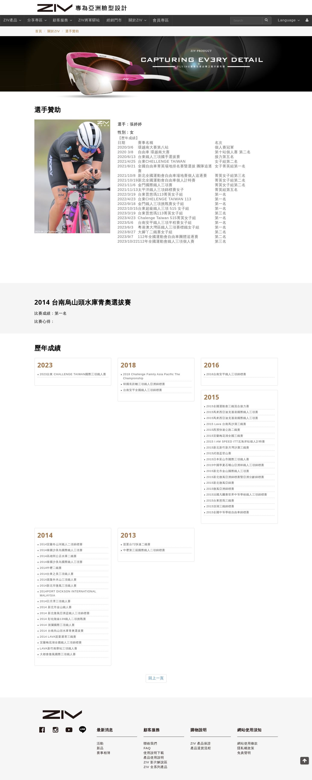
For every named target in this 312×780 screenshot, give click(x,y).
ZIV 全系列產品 (155, 767)
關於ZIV (137, 20)
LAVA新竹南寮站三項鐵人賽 (58, 648)
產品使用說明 (154, 757)
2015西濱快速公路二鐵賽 (223, 429)
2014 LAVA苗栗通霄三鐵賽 (58, 636)
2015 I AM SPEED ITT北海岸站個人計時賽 (236, 441)
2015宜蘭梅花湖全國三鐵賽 (225, 435)
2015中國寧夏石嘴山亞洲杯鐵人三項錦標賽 (235, 465)
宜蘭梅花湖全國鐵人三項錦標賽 (61, 642)
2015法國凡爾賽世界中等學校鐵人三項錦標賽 (237, 494)
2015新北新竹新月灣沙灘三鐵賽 (228, 447)
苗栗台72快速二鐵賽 (137, 544)
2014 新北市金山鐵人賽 (56, 607)
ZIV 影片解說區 (155, 762)
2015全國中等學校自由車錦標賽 (228, 512)
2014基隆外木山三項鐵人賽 (58, 579)
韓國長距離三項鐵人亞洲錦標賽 (144, 384)
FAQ (147, 748)
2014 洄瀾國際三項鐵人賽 (57, 625)
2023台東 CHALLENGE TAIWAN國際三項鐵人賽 (73, 374)
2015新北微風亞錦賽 (220, 482)
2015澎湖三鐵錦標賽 (220, 506)
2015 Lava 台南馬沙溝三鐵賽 (226, 424)
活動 (100, 743)
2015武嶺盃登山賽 (219, 453)
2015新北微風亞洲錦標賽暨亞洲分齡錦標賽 (235, 477)
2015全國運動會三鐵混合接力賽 (228, 406)
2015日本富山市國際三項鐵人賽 (228, 459)
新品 (100, 748)
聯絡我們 (150, 743)
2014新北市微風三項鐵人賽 (58, 585)
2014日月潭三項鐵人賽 (55, 601)
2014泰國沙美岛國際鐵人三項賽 (61, 550)
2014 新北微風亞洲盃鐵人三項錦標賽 (65, 613)
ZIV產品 (12, 20)
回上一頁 (156, 678)
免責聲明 (244, 753)
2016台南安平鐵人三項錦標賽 (226, 374)
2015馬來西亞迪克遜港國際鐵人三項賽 (232, 412)
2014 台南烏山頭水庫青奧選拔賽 (62, 630)
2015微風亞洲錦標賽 (220, 488)
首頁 (38, 31)
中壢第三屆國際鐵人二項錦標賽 (144, 550)
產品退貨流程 (200, 748)
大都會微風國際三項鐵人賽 (58, 654)
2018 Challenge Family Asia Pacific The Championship (151, 376)
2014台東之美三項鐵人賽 (57, 573)
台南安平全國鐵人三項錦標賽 (142, 390)
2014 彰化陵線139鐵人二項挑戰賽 (63, 619)
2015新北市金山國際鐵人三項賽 (228, 471)
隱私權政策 (245, 748)
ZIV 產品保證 (200, 743)
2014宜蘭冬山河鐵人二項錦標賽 (61, 544)
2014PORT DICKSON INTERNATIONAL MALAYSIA (68, 593)
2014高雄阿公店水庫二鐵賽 (58, 556)
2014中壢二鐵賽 (51, 567)
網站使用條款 (247, 743)
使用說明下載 (154, 753)
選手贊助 (72, 31)
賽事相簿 (103, 753)
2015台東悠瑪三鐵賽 (220, 500)
